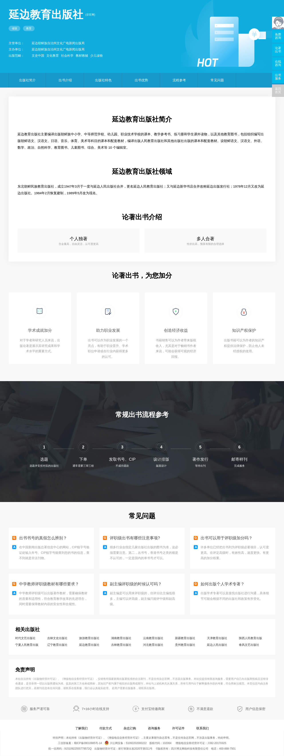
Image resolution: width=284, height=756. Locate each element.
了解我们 (81, 728)
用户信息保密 (255, 709)
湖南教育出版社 (121, 638)
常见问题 (217, 80)
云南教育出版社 (153, 638)
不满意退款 (205, 709)
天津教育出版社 (217, 638)
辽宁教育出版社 (57, 644)
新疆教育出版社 (185, 638)
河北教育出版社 (153, 644)
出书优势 (141, 80)
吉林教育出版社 (121, 644)
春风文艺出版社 (249, 644)
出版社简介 (27, 80)
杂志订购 (130, 728)
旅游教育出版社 (89, 638)
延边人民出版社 (217, 644)
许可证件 (178, 728)
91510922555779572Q (78, 748)
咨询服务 (154, 728)
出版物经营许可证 (44, 678)
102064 (167, 743)
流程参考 (179, 80)
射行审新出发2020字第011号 (135, 748)
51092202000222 (136, 743)
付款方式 (105, 728)
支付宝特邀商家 (153, 709)
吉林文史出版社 (57, 638)
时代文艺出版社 (25, 638)
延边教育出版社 (89, 644)
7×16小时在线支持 (95, 709)
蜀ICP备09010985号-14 (88, 743)
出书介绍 (65, 80)
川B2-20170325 (216, 743)
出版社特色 (103, 80)
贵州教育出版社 (185, 644)
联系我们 (202, 728)
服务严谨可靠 (40, 709)
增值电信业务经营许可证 (78, 678)
